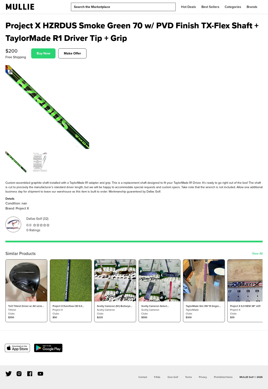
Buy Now (43, 53)
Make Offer (72, 53)
